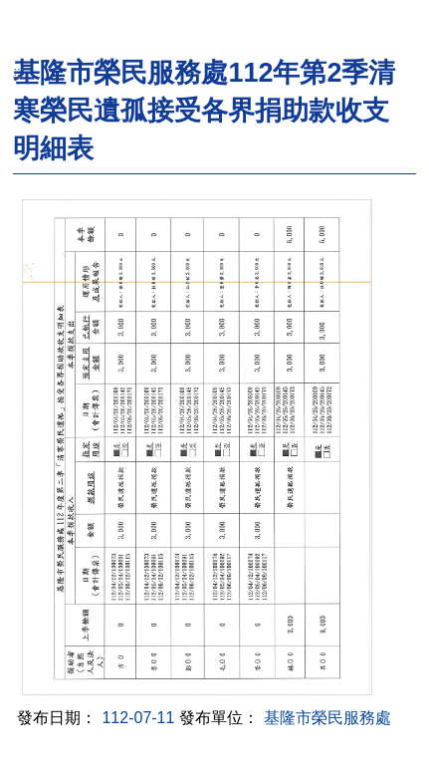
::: (18, 71)
